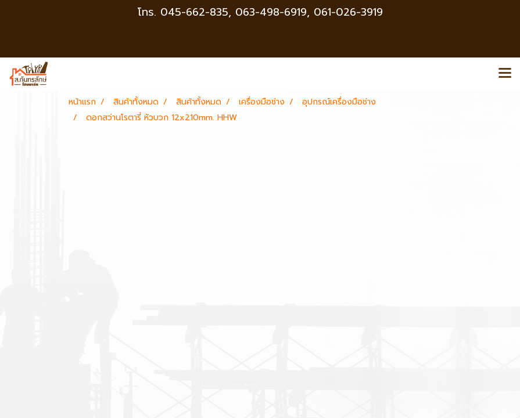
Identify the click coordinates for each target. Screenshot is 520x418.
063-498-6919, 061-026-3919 (309, 12)
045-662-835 (194, 12)
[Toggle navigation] (505, 74)
